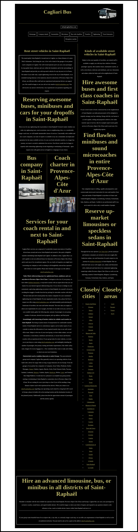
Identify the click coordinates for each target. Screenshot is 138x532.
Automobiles (55, 34)
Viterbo (90, 379)
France (113, 310)
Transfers (87, 34)
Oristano (90, 307)
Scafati (91, 454)
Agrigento (91, 389)
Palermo (90, 336)
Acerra (91, 441)
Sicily (112, 314)
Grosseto (90, 369)
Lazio (62, 372)
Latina (91, 363)
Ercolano (90, 425)
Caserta (90, 438)
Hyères (91, 458)
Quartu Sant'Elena (90, 304)
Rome (90, 376)
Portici (91, 418)
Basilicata (52, 372)
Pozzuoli (90, 392)
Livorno (90, 435)
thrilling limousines (34, 282)
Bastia (91, 340)
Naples (91, 399)
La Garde (90, 467)
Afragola (90, 431)
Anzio (90, 343)
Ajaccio (90, 323)
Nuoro (91, 310)
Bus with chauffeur (76, 34)
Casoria (90, 422)
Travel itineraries (108, 34)
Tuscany (112, 307)
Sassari (91, 317)
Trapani (90, 327)
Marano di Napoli (91, 405)
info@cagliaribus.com (69, 27)
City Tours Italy (103, 251)
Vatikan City (90, 372)
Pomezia (90, 353)
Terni (90, 395)
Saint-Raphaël (91, 464)
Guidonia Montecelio (91, 386)
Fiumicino (91, 346)
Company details (43, 34)
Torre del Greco (90, 428)
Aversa (91, 415)
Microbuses (64, 34)
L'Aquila (90, 461)
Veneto (31, 369)
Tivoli (91, 382)
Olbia (90, 320)
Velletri (91, 366)
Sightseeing (96, 34)
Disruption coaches (71, 39)
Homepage (32, 34)
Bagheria (90, 359)
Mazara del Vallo (91, 333)
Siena (90, 451)
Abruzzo (36, 372)
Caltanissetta (90, 402)
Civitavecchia (91, 350)
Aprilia (91, 356)
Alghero (90, 314)
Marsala (90, 330)
